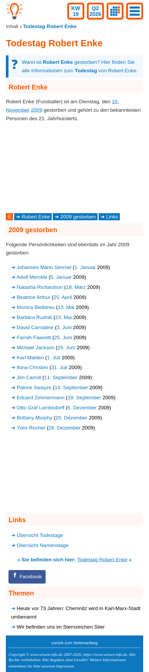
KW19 (75, 11)
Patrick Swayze (34, 387)
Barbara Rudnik (34, 317)
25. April (63, 297)
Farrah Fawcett (34, 337)
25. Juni (63, 337)
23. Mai (63, 317)
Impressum (65, 666)
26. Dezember (65, 428)
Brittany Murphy (34, 417)
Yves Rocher (31, 428)
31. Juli (59, 367)
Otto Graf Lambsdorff (40, 407)
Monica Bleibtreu (36, 307)
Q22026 (95, 11)
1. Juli (53, 357)
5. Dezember (82, 407)
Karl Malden (30, 357)
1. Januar (85, 267)
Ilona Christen (32, 367)
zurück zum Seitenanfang (74, 642)
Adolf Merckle (31, 277)
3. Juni (64, 327)
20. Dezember (71, 417)
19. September (84, 397)
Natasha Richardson (40, 287)
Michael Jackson (35, 347)
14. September (71, 387)
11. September (61, 377)
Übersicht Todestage (40, 535)
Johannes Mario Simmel (44, 267)
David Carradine (35, 327)
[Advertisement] (74, 167)
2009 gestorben (78, 216)
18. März (76, 287)
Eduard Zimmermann (40, 397)
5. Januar (61, 277)
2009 (36, 110)
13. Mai (66, 307)
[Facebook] (27, 577)
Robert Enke (36, 216)
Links (112, 216)
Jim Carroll (29, 377)
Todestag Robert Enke (102, 559)
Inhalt (12, 26)
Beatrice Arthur (33, 297)
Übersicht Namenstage (42, 545)
